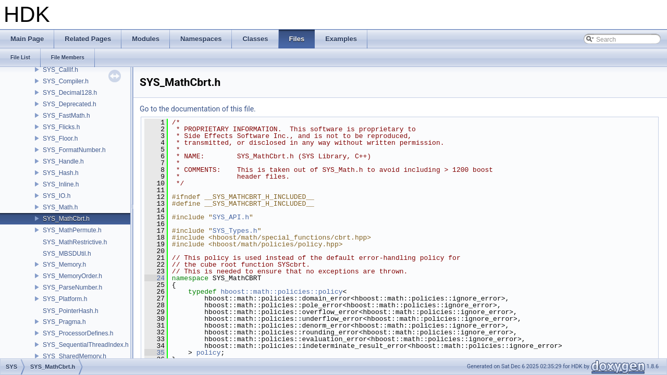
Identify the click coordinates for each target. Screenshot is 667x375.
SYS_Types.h (235, 230)
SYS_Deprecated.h (69, 104)
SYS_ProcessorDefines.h (78, 333)
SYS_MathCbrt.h (66, 218)
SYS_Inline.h (61, 184)
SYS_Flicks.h (61, 127)
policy (208, 352)
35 (154, 352)
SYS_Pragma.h (64, 322)
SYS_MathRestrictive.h (75, 242)
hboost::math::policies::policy (281, 291)
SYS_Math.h (60, 207)
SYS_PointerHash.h (70, 311)
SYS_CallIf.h (60, 69)
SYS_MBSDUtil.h (67, 253)
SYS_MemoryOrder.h (72, 276)
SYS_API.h (231, 217)
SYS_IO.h (56, 195)
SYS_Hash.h (61, 173)
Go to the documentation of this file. (198, 109)
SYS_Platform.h (65, 299)
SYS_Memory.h (64, 264)
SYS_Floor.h (60, 138)
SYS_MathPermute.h (72, 230)
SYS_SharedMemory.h (74, 356)
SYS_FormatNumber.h (74, 150)
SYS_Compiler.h (66, 81)
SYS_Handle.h (63, 161)
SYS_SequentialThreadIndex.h (86, 344)
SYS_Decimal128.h (70, 92)
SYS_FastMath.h (66, 115)
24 (154, 278)
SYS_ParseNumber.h (72, 287)
